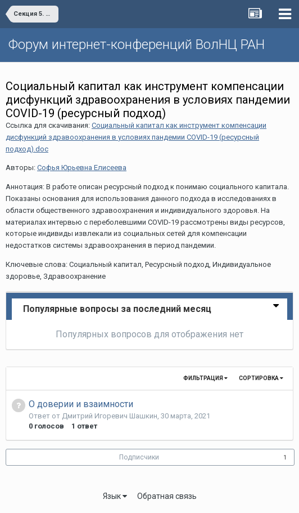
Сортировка (261, 378)
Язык (115, 496)
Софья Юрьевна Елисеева (81, 167)
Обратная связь (167, 496)
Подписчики (139, 457)
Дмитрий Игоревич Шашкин (109, 416)
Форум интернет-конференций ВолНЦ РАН (136, 44)
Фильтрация (205, 378)
